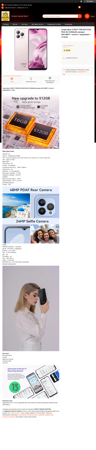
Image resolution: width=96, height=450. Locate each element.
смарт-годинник (39, 415)
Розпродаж (68, 24)
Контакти (25, 24)
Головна (6, 24)
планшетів (11, 417)
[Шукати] (80, 16)
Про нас (15, 24)
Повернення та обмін (54, 24)
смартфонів (22, 415)
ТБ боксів (30, 415)
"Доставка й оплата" (14, 413)
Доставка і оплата (37, 24)
